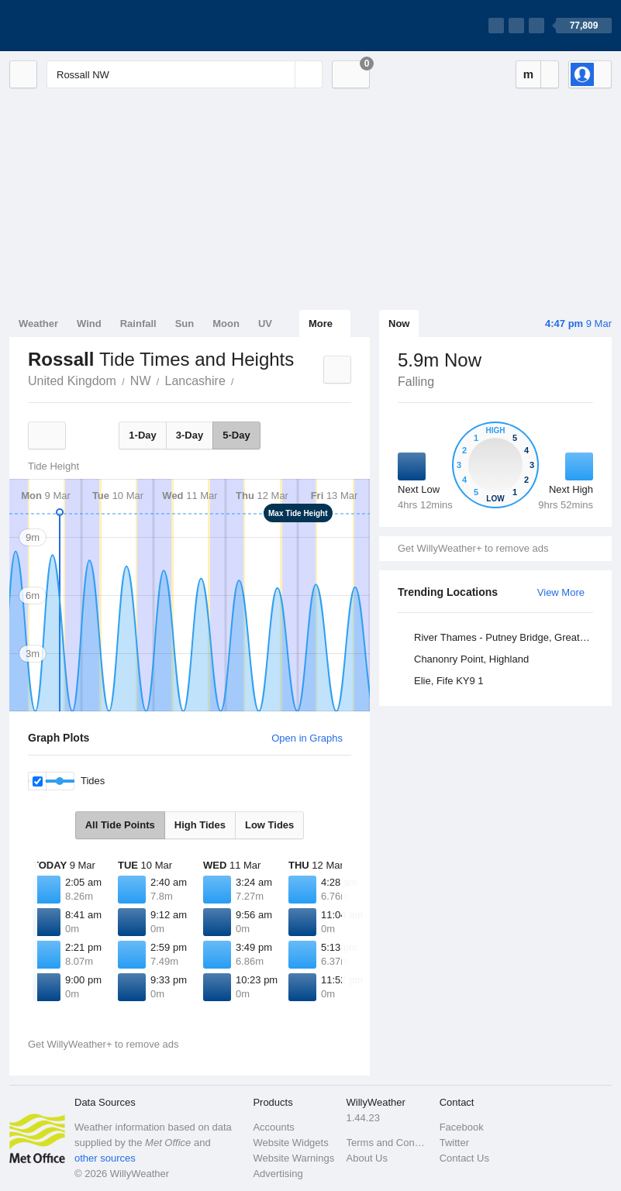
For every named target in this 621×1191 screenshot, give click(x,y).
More (321, 323)
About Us (367, 1158)
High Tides (200, 825)
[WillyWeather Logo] (82, 25)
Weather (38, 323)
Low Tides (269, 825)
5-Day (236, 435)
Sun (185, 323)
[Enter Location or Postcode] (185, 74)
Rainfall (138, 323)
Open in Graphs (307, 738)
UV (265, 323)
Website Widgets (290, 1142)
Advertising (277, 1173)
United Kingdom (72, 380)
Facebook (462, 1127)
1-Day (142, 435)
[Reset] (281, 74)
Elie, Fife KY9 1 (449, 681)
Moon (226, 323)
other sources (105, 1158)
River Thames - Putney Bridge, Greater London (506, 637)
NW (140, 380)
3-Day (189, 435)
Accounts (273, 1127)
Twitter (454, 1142)
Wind (89, 323)
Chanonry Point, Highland (471, 659)
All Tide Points (120, 825)
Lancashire (195, 380)
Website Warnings (293, 1158)
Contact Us (464, 1158)
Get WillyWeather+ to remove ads (473, 548)
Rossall (242, 379)
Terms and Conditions (388, 1142)
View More (561, 592)
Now (398, 323)
